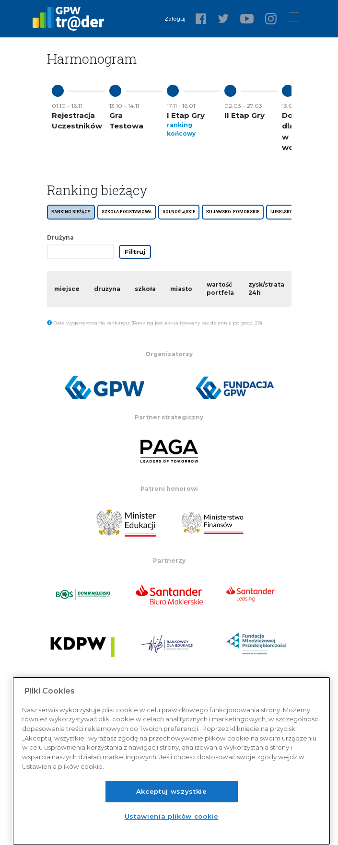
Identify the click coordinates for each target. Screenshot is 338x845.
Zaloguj (175, 18)
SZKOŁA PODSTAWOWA (127, 211)
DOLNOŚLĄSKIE (179, 211)
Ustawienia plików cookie (172, 816)
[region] (171, 761)
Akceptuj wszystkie (171, 791)
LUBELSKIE (281, 211)
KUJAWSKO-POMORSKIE (232, 211)
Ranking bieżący (71, 211)
